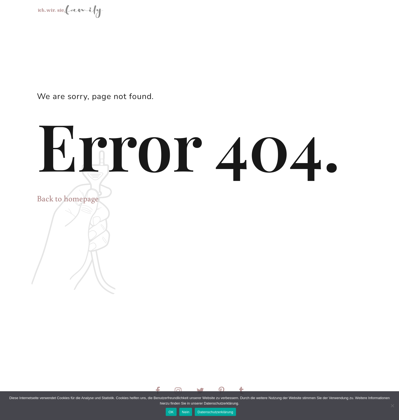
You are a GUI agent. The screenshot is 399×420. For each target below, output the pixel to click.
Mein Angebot (241, 11)
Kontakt (307, 11)
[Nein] (392, 405)
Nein (186, 412)
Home (209, 11)
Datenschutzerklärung (215, 412)
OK (171, 412)
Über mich (277, 11)
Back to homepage (68, 198)
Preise (333, 11)
